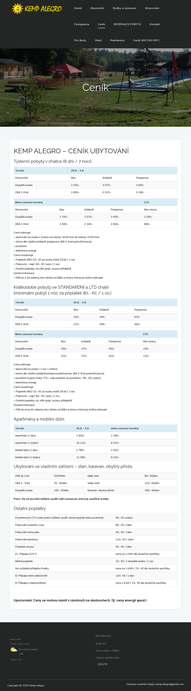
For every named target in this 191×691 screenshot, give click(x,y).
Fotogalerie (81, 24)
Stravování (152, 8)
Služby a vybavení (124, 8)
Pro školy (80, 40)
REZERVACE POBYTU (127, 24)
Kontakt (155, 24)
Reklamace (117, 40)
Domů (78, 8)
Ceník (101, 24)
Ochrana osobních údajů (140, 684)
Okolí (98, 40)
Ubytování (97, 8)
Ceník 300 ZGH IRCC (146, 40)
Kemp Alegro (36, 685)
